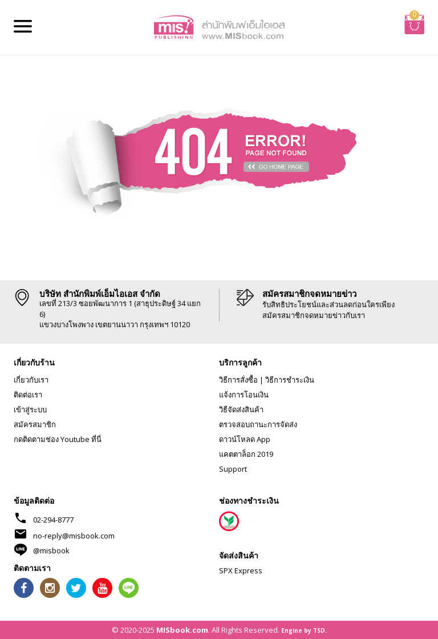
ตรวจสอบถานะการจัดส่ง (258, 424)
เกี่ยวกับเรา (31, 380)
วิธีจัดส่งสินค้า (241, 409)
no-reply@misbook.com (74, 536)
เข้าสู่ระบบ (30, 409)
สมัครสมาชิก (35, 424)
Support (233, 469)
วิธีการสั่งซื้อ (238, 380)
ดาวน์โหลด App (244, 439)
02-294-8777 (53, 520)
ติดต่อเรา (28, 394)
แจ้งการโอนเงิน (244, 394)
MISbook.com (182, 630)
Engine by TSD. (304, 630)
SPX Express (240, 570)
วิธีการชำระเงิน (289, 380)
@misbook (51, 550)
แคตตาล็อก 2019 (246, 454)
